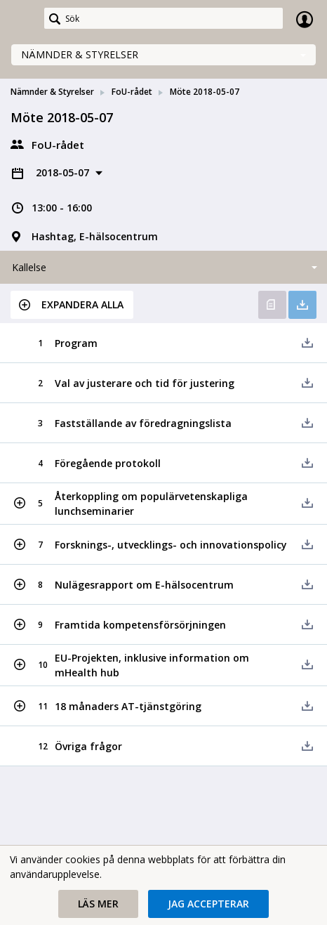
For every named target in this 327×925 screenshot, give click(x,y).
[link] (22, 19)
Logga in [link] (304, 19)
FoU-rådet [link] (132, 92)
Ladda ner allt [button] (302, 305)
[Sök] (163, 18)
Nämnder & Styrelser (79, 54)
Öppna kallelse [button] (272, 305)
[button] (72, 305)
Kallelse (29, 267)
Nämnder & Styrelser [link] (52, 92)
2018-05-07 (64, 172)
